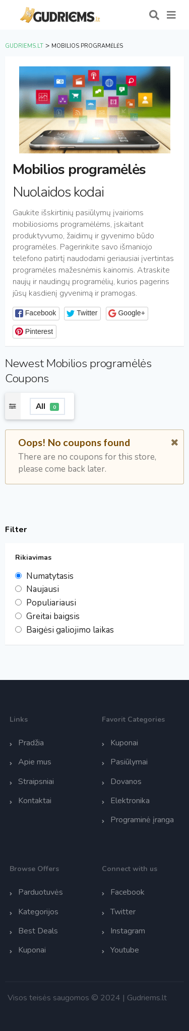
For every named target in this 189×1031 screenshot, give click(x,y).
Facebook (127, 892)
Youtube (124, 950)
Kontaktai (34, 800)
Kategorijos (38, 911)
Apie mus (34, 761)
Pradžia (31, 742)
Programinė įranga (142, 819)
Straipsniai (36, 781)
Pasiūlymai (129, 761)
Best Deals (38, 930)
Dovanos (126, 781)
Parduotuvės (40, 892)
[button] (36, 313)
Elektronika (130, 800)
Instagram (127, 930)
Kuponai (124, 742)
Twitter (123, 911)
